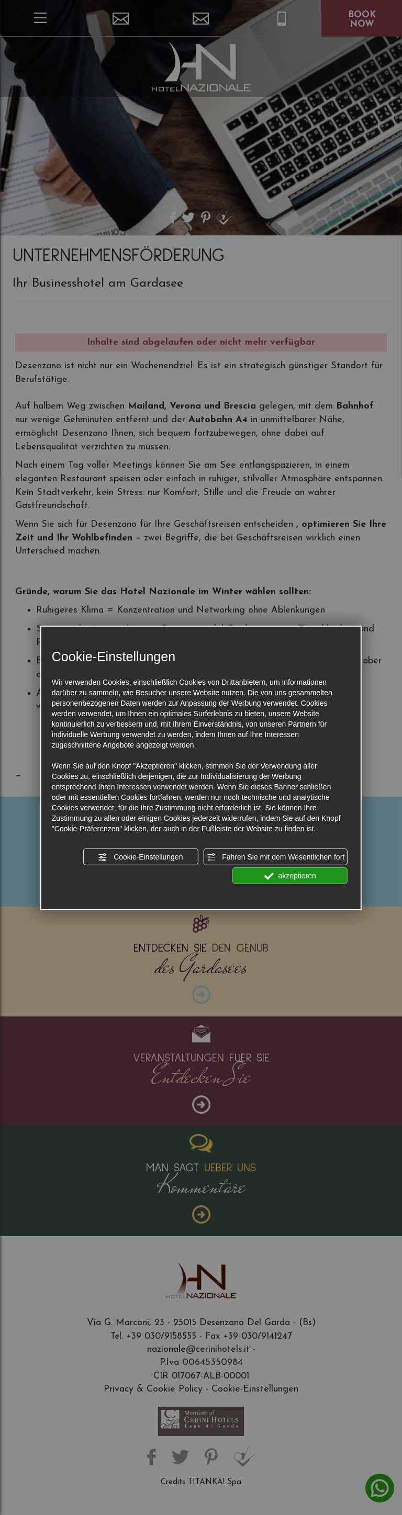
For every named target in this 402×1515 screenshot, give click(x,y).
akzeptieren (290, 876)
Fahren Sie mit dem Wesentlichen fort (275, 857)
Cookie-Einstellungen (140, 857)
